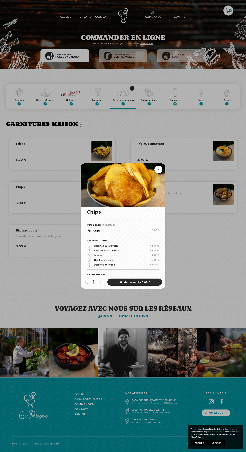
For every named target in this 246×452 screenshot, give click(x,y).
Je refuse (216, 442)
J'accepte (199, 442)
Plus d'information (198, 437)
